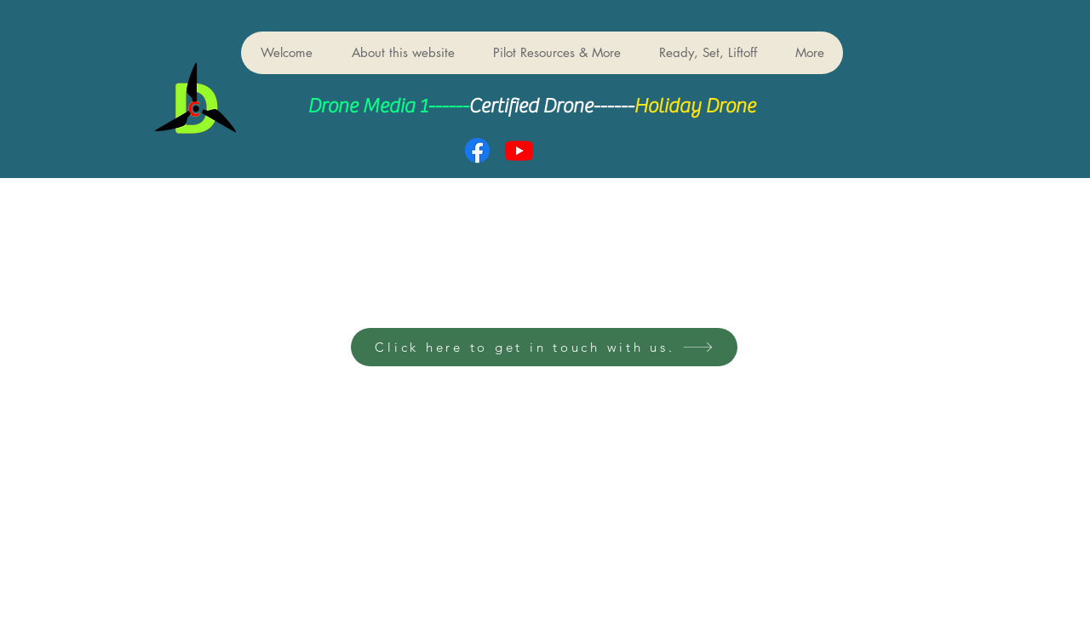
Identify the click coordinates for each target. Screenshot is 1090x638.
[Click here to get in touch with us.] (544, 347)
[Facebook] (477, 150)
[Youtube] (519, 150)
